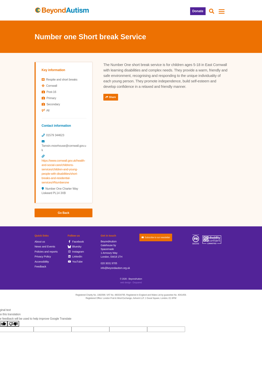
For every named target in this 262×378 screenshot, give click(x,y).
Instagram (76, 251)
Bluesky (75, 246)
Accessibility (42, 261)
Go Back (63, 212)
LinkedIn (75, 256)
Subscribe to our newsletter (156, 237)
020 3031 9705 (109, 263)
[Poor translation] (13, 324)
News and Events (45, 246)
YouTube (75, 261)
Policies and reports (46, 251)
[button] (211, 11)
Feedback (40, 266)
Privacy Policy (43, 256)
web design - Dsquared (131, 282)
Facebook (76, 241)
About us (40, 241)
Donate (197, 11)
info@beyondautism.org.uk (115, 268)
